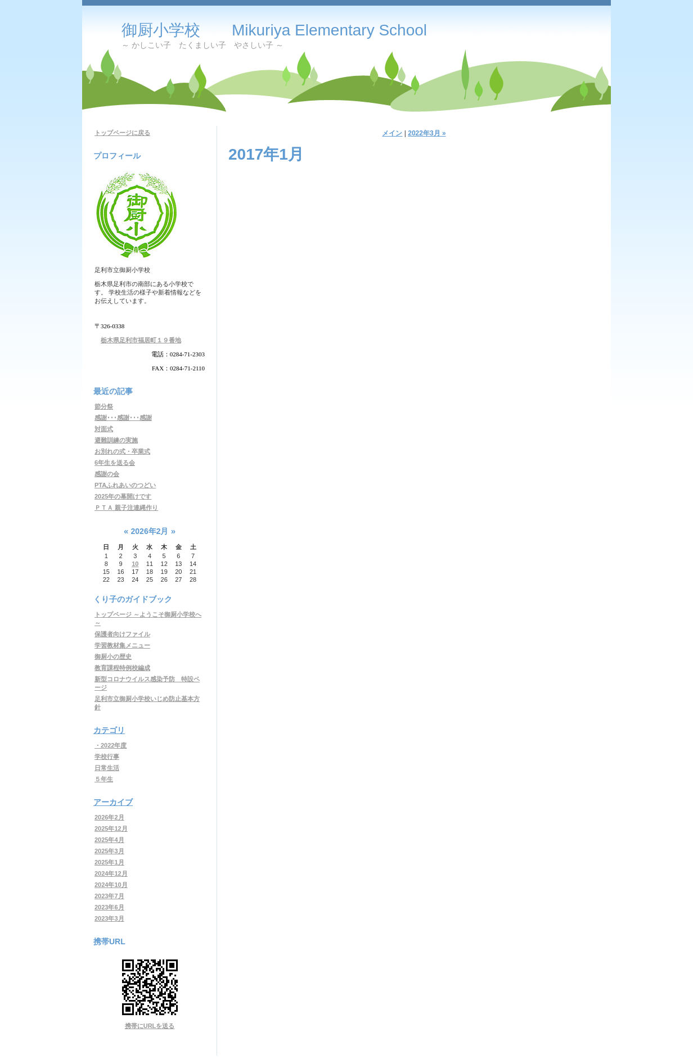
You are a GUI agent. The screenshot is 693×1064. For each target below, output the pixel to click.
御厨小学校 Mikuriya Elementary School (274, 30)
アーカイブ (113, 802)
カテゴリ (109, 730)
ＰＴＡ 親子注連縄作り (126, 507)
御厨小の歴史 (113, 656)
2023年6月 (109, 907)
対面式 (103, 428)
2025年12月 (111, 828)
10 (135, 563)
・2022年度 (110, 745)
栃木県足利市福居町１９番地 (141, 340)
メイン (392, 133)
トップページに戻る (122, 132)
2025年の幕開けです (122, 496)
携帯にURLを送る (150, 1025)
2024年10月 (111, 884)
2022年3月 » (427, 133)
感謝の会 (106, 473)
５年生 (103, 779)
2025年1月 (109, 862)
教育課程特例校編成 (122, 667)
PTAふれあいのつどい (125, 485)
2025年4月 (109, 839)
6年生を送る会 (114, 462)
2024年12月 (111, 873)
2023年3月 (109, 918)
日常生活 (106, 767)
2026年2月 (109, 817)
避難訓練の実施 (116, 440)
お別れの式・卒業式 (122, 451)
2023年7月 (109, 896)
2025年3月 (109, 851)
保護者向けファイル (122, 634)
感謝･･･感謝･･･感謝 (123, 417)
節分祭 (103, 406)
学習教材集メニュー (122, 645)
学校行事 (106, 756)
